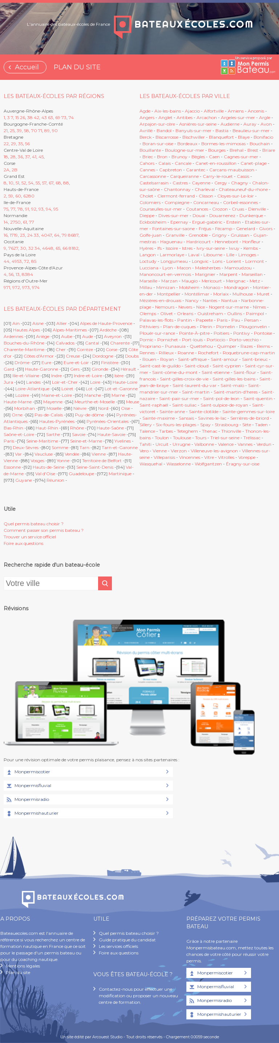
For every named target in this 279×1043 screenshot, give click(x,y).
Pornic (146, 339)
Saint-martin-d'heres (236, 392)
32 (30, 248)
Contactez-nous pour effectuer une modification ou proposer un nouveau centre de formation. (138, 995)
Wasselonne (178, 464)
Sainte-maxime (158, 418)
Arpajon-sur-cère (157, 124)
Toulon (162, 437)
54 (30, 183)
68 (58, 183)
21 (6, 130)
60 (18, 196)
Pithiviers (149, 326)
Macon (184, 267)
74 (71, 117)
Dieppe (147, 215)
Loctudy (148, 261)
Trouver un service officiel (30, 536)
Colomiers (150, 202)
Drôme (22, 362)
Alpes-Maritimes (70, 330)
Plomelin (225, 326)
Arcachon (207, 117)
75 (6, 209)
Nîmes (259, 307)
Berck (145, 137)
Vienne (99, 454)
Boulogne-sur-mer (184, 150)
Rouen (149, 359)
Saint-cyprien (227, 365)
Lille (230, 254)
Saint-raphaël (154, 405)
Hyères (146, 248)
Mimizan (165, 287)
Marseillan (252, 274)
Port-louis (192, 339)
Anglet (165, 117)
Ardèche (108, 330)
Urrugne (181, 444)
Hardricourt (198, 241)
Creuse (73, 356)
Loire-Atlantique (32, 388)
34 (37, 248)
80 (31, 196)
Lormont (254, 261)
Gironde (100, 369)
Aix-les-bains (167, 111)
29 (13, 143)
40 (44, 235)
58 (26, 130)
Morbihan (24, 408)
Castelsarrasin (154, 183)
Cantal (92, 343)
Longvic (200, 261)
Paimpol (255, 313)
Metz (255, 281)
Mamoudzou (238, 267)
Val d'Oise (45, 473)
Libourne (212, 254)
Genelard (245, 228)
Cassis (243, 176)
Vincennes (189, 457)
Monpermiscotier (27, 772)
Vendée (72, 454)
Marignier (205, 274)
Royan (167, 359)
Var (18, 454)
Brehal (236, 150)
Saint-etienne (216, 372)
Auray (249, 124)
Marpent (228, 274)
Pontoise (263, 333)
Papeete (204, 320)
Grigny (219, 235)
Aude (87, 336)
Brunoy (179, 156)
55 (38, 183)
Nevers (185, 307)
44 (6, 261)
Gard (9, 369)
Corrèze (85, 349)
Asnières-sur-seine (198, 124)
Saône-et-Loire (19, 434)
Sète (246, 424)
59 (10, 196)
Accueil (27, 67)
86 (70, 235)
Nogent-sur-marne (229, 307)
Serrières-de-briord (249, 418)
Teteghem (187, 431)
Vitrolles (226, 457)
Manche (92, 395)
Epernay (179, 222)
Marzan (169, 281)
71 (40, 130)
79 (64, 235)
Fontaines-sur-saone (173, 228)
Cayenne (201, 183)
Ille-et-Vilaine (25, 375)
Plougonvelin (253, 326)
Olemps (148, 313)
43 (44, 117)
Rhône (77, 428)
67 (51, 183)
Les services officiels (118, 946)
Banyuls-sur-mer (193, 130)
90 (55, 130)
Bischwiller (193, 137)
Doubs (132, 356)
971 (7, 287)
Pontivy (241, 333)
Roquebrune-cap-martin (249, 352)
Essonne (12, 467)
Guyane (23, 480)
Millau (146, 287)
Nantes (210, 300)
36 (20, 156)
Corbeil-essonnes (240, 202)
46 (45, 248)
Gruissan (240, 235)
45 (41, 156)
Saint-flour (245, 372)
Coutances (197, 209)
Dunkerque (251, 215)
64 (57, 235)
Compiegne (177, 202)
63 (50, 117)
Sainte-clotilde (203, 411)
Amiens (236, 111)
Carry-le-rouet (218, 176)
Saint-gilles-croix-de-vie (184, 379)
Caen (214, 156)
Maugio (190, 281)
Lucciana (149, 267)
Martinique (120, 473)
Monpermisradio (27, 799)
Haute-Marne (18, 401)
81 (71, 248)
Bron (162, 156)
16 (6, 235)
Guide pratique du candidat (127, 939)
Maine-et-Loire (56, 395)
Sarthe (53, 434)
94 (48, 209)
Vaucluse (44, 454)
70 (34, 130)
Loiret (67, 388)
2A (6, 169)
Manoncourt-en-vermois (165, 274)
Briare (268, 150)
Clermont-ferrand (176, 196)
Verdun (263, 444)
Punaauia (175, 346)
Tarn (84, 447)
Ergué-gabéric (207, 222)
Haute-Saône (110, 428)
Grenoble (198, 235)
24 (30, 235)
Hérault (128, 369)
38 (30, 117)
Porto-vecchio (244, 339)
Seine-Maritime (42, 441)
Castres (180, 183)
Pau (235, 320)
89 (47, 130)
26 (22, 117)
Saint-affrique (192, 359)
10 (11, 183)
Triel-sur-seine (224, 437)
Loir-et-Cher (65, 382)
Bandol (164, 130)
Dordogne (102, 356)
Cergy (220, 183)
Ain (16, 323)
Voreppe (246, 457)
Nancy (192, 300)
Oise (125, 408)
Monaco (211, 287)
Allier (61, 323)
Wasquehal (151, 464)
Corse (111, 349)
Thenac (209, 431)
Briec (147, 156)
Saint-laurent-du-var (195, 385)
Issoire (172, 248)
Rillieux (166, 352)
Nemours (164, 307)
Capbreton (170, 169)
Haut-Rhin (47, 428)
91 (27, 209)
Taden (261, 424)
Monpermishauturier (31, 813)
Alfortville (214, 111)
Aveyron (113, 336)
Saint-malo (232, 385)
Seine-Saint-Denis (94, 467)
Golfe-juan (151, 235)
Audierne (230, 124)
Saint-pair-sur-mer (179, 398)
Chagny (239, 183)
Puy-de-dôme (89, 414)
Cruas (238, 209)
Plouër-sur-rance (157, 333)
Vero (144, 450)
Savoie (78, 434)
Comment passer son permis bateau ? (44, 530)
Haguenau (171, 241)
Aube (66, 336)
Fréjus (205, 228)
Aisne (38, 323)
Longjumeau (174, 261)
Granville (175, 235)
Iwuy (234, 248)
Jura (8, 382)
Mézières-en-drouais (160, 300)
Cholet (146, 196)
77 (13, 209)
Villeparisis (164, 457)
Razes (246, 346)
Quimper (226, 346)
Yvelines (122, 441)
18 (6, 156)
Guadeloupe (81, 473)
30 (23, 248)
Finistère (109, 362)
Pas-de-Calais (49, 414)
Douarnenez (222, 215)
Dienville (257, 209)
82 (75, 248)
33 (36, 235)
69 (57, 117)
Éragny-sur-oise (242, 464)
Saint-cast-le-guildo (160, 365)
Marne (118, 395)
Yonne (63, 460)
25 (12, 130)
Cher (61, 349)
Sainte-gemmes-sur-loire (248, 411)
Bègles (198, 156)
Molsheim (189, 287)
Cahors (147, 163)
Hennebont (226, 241)
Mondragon (236, 287)
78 (20, 209)
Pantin (184, 320)
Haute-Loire (125, 382)
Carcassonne (153, 176)
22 (6, 143)
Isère (119, 375)
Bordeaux (187, 143)
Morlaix (221, 294)
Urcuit (162, 444)
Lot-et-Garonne (121, 388)
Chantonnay (177, 189)
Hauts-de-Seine (48, 467)
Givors (265, 228)
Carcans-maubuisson (231, 169)
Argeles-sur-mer (238, 117)
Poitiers (221, 333)
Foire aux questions (23, 543)
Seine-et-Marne (86, 441)
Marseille (148, 281)
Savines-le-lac (212, 418)
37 (27, 156)
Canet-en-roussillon (215, 163)
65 (58, 248)
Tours (200, 437)
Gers (75, 369)
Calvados (65, 343)
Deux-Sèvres (26, 447)
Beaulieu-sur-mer (251, 130)
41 (34, 156)
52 (23, 183)
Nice (200, 307)
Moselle (53, 408)
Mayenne (52, 401)
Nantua (229, 300)
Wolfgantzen (208, 464)
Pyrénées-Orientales (107, 421)
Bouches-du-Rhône (24, 343)
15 (17, 117)
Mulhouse (242, 294)
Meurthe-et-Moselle (94, 401)
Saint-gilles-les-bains (234, 379)
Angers (147, 117)
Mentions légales (23, 966)
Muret (263, 294)
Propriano (150, 346)
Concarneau (206, 202)
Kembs (250, 248)
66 (65, 248)
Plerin (206, 326)
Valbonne (204, 444)
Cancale (183, 163)
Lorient (233, 261)
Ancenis (256, 111)
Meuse (132, 401)
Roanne (186, 352)
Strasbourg (226, 424)
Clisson (206, 196)
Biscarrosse (166, 137)
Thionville (231, 431)
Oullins (234, 313)
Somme (60, 447)
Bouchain (260, 143)
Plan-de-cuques (179, 326)
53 (19, 261)
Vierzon (179, 450)
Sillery (146, 424)
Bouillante (150, 150)
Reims (263, 346)
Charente (120, 343)
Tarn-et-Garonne (120, 447)
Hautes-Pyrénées (56, 421)
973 (26, 287)
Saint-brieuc (255, 359)
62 (25, 196)
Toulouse (182, 437)
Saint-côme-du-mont (175, 372)
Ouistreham (210, 313)
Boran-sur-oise (157, 143)
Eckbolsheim (153, 222)
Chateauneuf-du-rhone (243, 189)
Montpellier (169, 294)
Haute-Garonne (41, 369)
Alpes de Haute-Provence (106, 323)
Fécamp (223, 228)
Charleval (205, 189)
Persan (251, 320)
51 (17, 183)
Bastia (222, 130)
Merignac (236, 281)
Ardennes (13, 336)
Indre (56, 375)
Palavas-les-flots (156, 320)
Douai (199, 215)
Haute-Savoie (111, 434)
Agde (145, 111)
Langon (148, 254)
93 (41, 209)
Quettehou (201, 346)
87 (75, 235)
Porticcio (216, 339)
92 (33, 209)
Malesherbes (208, 267)
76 (10, 248)
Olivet (166, 313)
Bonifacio (263, 137)
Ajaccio (192, 111)
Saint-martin (196, 392)
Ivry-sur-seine (211, 248)
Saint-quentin (257, 398)
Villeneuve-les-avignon (214, 450)
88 (66, 183)
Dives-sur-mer (173, 215)
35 (20, 143)
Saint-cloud (197, 365)
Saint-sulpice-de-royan (224, 405)
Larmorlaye (172, 254)
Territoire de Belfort (102, 460)
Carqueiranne (184, 176)
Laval (193, 254)
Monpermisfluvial (28, 786)
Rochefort (208, 352)
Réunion (55, 480)
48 (50, 248)
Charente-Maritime (24, 349)
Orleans (185, 313)
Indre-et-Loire (88, 375)
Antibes (185, 117)
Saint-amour (224, 359)
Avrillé (146, 130)
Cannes (147, 169)
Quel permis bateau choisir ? (34, 523)
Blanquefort (221, 137)
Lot (89, 388)
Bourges (217, 150)
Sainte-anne (172, 411)
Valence (226, 444)
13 (18, 274)
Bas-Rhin (13, 428)
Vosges (37, 460)
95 (55, 209)
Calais (164, 163)
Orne (17, 414)
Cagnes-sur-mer (241, 156)
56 (27, 143)
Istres (187, 248)
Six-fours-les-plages (176, 424)
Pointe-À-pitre (194, 333)
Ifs (159, 248)
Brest (252, 150)
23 (22, 235)
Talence (147, 431)
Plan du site (18, 972)
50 (18, 222)
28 (13, 156)
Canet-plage (253, 163)
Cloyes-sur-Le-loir (235, 196)
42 (36, 117)
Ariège (42, 336)
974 (36, 287)
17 (12, 235)
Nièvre (79, 408)
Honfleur (251, 241)
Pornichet (167, 339)
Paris (9, 441)
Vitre (209, 457)
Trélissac (251, 437)
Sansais (186, 418)
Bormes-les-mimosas (223, 143)
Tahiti (145, 444)
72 (26, 261)
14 (6, 222)
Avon (266, 124)
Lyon (167, 267)
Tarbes (166, 431)
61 (25, 222)
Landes (33, 382)
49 (14, 261)
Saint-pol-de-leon (221, 398)
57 (44, 183)
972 (16, 287)
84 (30, 274)
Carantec (195, 169)
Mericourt (212, 281)
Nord (103, 408)
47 (49, 235)
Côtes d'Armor (39, 356)
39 (19, 130)
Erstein (233, 222)
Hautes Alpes (26, 330)
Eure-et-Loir (76, 362)
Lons (217, 261)
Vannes (245, 444)
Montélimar (197, 294)
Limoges (247, 254)
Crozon (220, 209)
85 (33, 261)
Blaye (244, 137)
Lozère (22, 395)
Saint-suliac (184, 405)
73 (63, 117)
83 (24, 274)
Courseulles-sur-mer (161, 209)
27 (12, 222)
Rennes (147, 352)
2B (14, 169)
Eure (46, 362)
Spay (205, 424)
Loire (95, 382)
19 (16, 235)
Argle (264, 117)
